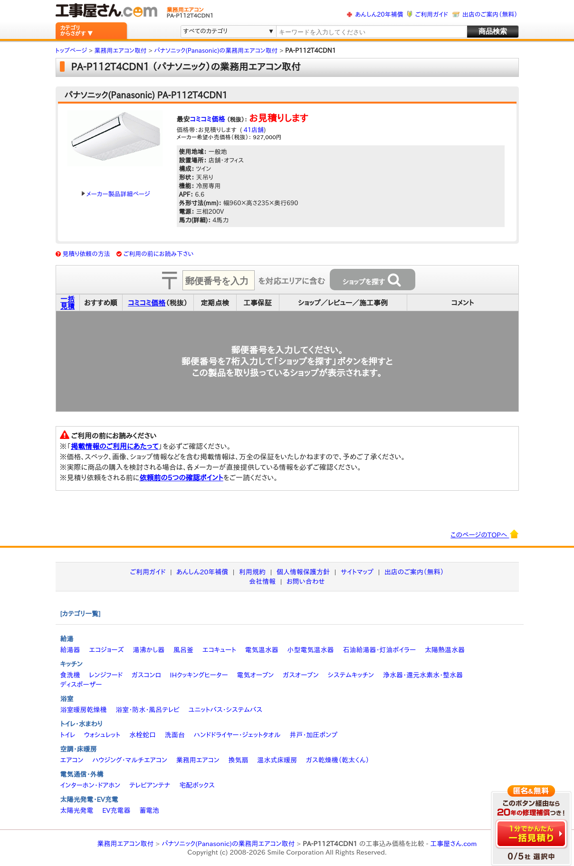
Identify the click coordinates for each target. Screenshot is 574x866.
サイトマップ (357, 572)
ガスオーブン (301, 675)
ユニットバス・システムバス (226, 709)
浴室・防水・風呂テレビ (147, 709)
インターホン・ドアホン (90, 785)
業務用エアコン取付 (125, 843)
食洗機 (70, 675)
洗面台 (175, 735)
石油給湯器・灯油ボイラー (379, 650)
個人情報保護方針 (303, 572)
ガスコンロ (146, 675)
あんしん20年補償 (379, 14)
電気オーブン (255, 675)
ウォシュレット (102, 735)
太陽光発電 (77, 810)
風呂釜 (183, 650)
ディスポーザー (81, 684)
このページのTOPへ (484, 534)
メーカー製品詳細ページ (116, 194)
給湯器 (70, 650)
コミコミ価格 (207, 119)
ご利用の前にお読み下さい (159, 254)
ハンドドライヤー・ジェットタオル (237, 735)
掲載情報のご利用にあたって (115, 446)
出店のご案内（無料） (489, 14)
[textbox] (371, 32)
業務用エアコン (198, 760)
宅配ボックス (197, 785)
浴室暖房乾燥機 (83, 709)
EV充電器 (116, 810)
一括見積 (67, 302)
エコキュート (219, 650)
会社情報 (262, 581)
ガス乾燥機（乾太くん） (337, 760)
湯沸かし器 (148, 650)
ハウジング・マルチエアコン (129, 760)
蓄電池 (149, 810)
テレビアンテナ (149, 785)
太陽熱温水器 (445, 650)
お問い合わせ (306, 581)
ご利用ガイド (431, 14)
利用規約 (252, 572)
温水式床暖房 (277, 760)
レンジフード (106, 675)
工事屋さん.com (453, 843)
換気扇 (238, 760)
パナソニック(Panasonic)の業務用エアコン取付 (228, 843)
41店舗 (253, 130)
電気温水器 (261, 650)
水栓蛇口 (142, 735)
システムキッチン (351, 675)
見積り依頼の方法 (86, 254)
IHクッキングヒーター (199, 675)
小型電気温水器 (310, 650)
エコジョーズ (106, 650)
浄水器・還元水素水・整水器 (423, 675)
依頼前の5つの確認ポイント (181, 477)
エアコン (72, 760)
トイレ (68, 735)
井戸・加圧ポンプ (313, 735)
